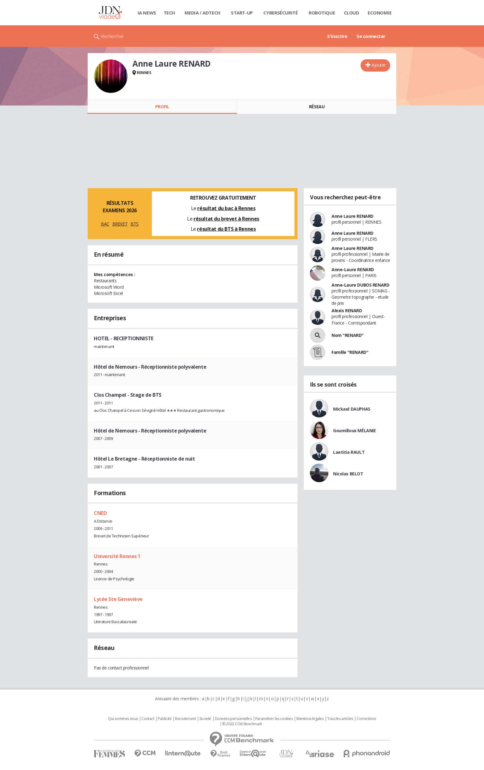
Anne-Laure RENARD (353, 269)
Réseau (316, 107)
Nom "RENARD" (348, 335)
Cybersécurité (280, 13)
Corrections (366, 719)
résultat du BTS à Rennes (226, 229)
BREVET (119, 224)
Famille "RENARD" (350, 352)
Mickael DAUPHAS (351, 409)
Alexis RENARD (347, 310)
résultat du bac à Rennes (226, 208)
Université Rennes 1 (117, 556)
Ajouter (379, 65)
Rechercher (112, 36)
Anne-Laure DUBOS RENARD (360, 285)
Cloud (351, 13)
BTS (135, 224)
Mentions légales (309, 719)
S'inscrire (337, 36)
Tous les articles (340, 719)
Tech (169, 13)
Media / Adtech (202, 13)
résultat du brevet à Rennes (226, 218)
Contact (147, 719)
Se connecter (371, 36)
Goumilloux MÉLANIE (354, 430)
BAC (105, 224)
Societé (205, 719)
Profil (162, 107)
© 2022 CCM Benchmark (242, 724)
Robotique (322, 13)
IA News (147, 13)
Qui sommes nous (123, 719)
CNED (100, 513)
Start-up (242, 13)
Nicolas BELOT (348, 474)
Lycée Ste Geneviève (118, 599)
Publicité (164, 719)
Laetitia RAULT (349, 452)
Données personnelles (233, 719)
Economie (380, 13)
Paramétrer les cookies (274, 719)
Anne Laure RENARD (352, 216)
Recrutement (185, 719)
